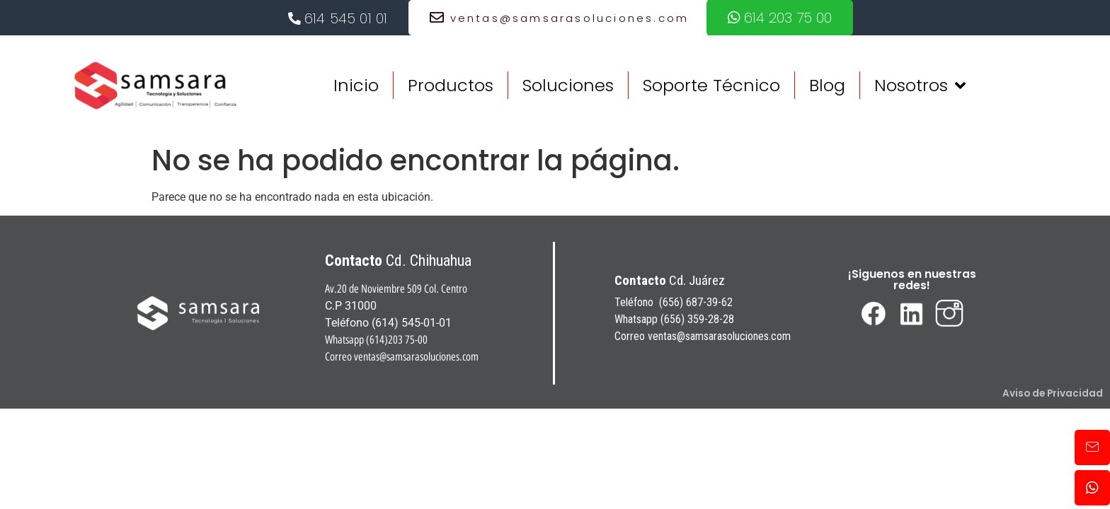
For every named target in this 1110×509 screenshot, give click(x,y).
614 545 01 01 (338, 18)
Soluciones (568, 85)
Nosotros (920, 85)
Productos (450, 85)
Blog (827, 85)
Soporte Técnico (711, 85)
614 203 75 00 (780, 18)
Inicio (356, 85)
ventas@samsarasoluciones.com (559, 18)
